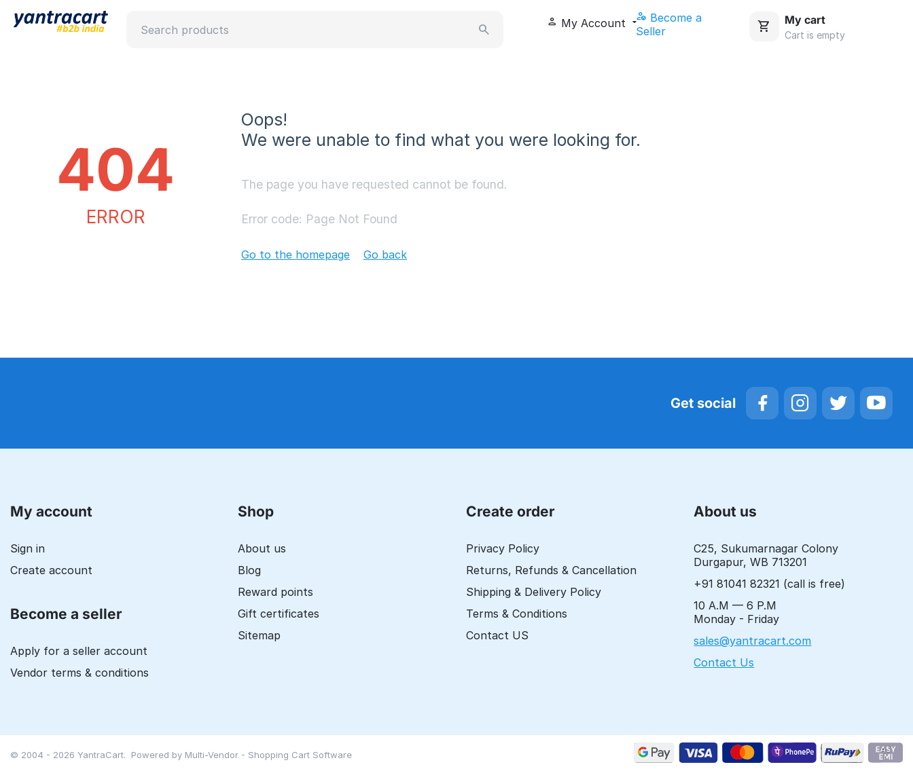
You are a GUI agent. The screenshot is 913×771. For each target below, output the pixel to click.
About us (262, 549)
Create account (51, 571)
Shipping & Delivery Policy (533, 592)
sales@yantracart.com (752, 641)
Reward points (275, 592)
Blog (249, 571)
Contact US (497, 636)
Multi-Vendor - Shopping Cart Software (268, 755)
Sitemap (259, 636)
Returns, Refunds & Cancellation (551, 571)
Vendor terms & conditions (79, 673)
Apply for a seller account (78, 651)
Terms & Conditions (516, 614)
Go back (385, 255)
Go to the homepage (295, 255)
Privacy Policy (502, 549)
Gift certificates (278, 614)
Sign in (27, 549)
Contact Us (724, 663)
